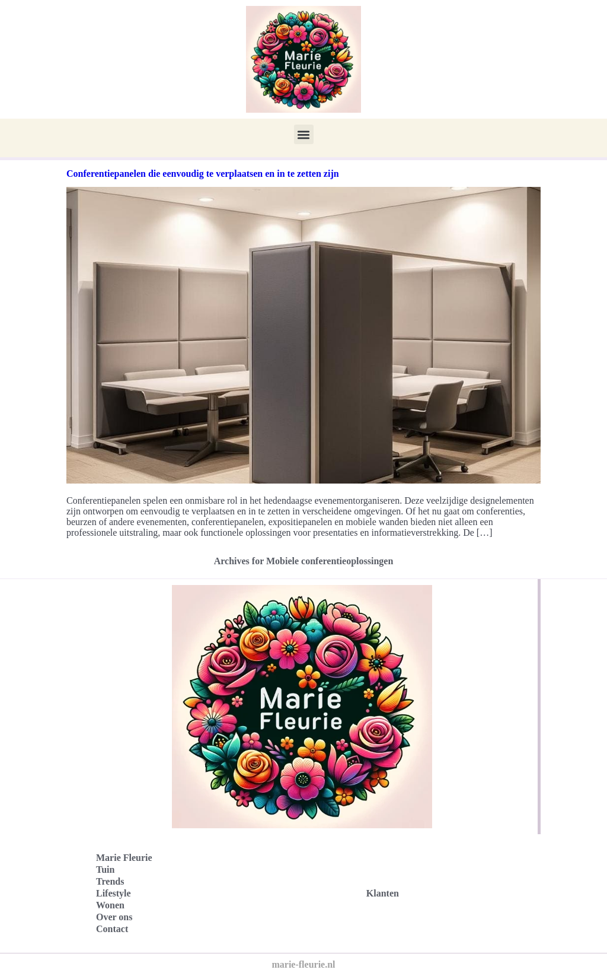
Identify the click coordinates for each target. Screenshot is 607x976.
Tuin (105, 869)
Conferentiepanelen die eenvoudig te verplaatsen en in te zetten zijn (202, 174)
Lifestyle (113, 893)
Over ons (114, 917)
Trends (110, 881)
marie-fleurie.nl (303, 964)
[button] (304, 134)
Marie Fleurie (124, 858)
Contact (112, 929)
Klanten (382, 893)
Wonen (110, 905)
